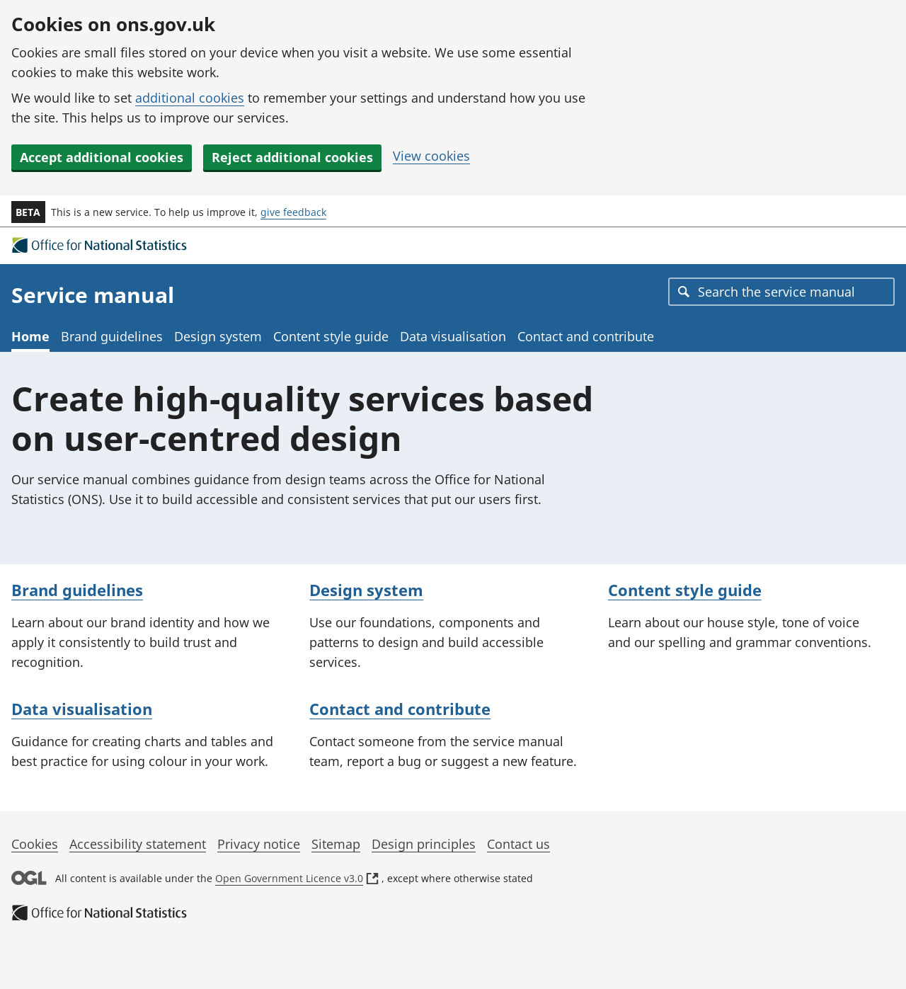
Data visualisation (453, 336)
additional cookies (189, 97)
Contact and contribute (585, 336)
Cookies (34, 843)
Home (30, 336)
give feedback (293, 212)
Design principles (424, 843)
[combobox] (781, 292)
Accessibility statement (137, 843)
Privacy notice (258, 843)
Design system (218, 336)
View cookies (431, 155)
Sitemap (335, 843)
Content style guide (331, 336)
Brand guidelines (112, 336)
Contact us (518, 843)
